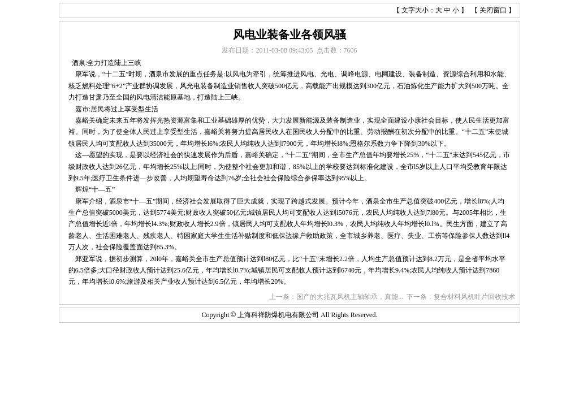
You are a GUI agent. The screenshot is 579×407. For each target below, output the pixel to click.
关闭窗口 (493, 10)
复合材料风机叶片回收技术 (474, 297)
